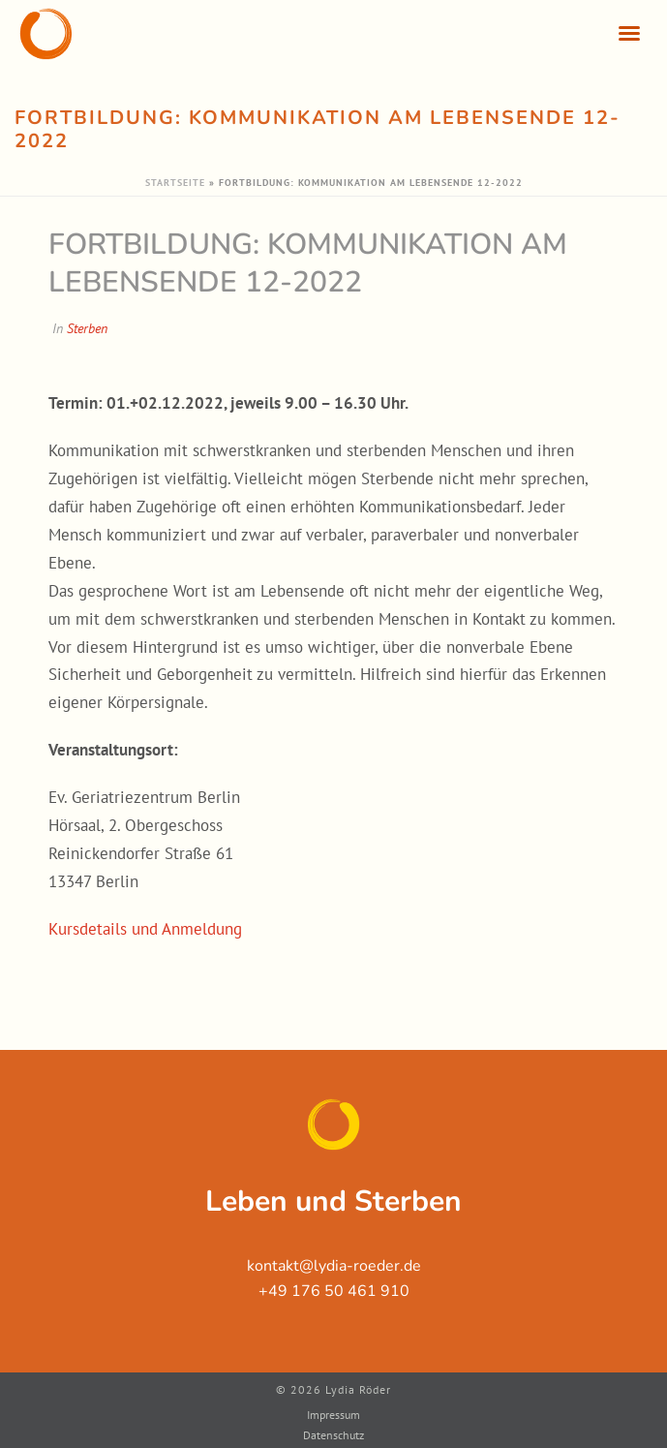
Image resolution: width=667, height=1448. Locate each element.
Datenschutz (333, 1435)
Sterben (87, 328)
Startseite (175, 182)
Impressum (333, 1414)
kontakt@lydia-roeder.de (334, 1266)
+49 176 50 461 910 (333, 1291)
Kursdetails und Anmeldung (145, 929)
